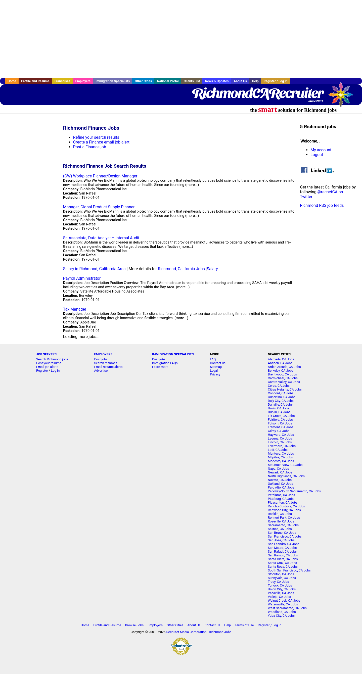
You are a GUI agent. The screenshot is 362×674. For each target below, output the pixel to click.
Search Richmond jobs (52, 359)
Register (42, 370)
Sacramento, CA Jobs (283, 525)
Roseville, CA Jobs (281, 521)
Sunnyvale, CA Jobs (282, 578)
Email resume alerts (108, 367)
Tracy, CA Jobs (278, 582)
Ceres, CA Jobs (279, 386)
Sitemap (216, 367)
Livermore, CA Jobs (282, 446)
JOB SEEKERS (46, 354)
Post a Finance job (89, 147)
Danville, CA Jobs (280, 404)
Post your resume (48, 363)
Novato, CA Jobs (280, 480)
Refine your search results (96, 137)
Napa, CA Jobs (278, 468)
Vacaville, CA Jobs (281, 593)
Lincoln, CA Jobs (280, 442)
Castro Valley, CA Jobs (284, 382)
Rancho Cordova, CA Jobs (286, 506)
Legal (214, 370)
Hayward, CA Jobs (281, 435)
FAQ (213, 359)
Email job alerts (47, 367)
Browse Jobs (134, 625)
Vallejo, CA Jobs (279, 597)
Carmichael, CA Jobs (283, 378)
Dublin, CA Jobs (279, 412)
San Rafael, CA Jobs (282, 551)
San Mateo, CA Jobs (282, 548)
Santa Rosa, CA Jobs (283, 566)
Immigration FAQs (165, 363)
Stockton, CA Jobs (281, 574)
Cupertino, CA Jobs (281, 397)
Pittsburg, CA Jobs (281, 499)
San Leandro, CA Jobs (283, 544)
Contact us (217, 363)
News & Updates (217, 81)
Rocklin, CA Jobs (280, 514)
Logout (316, 154)
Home (12, 81)
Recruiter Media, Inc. (343, 97)
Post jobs (100, 359)
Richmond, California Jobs (181, 268)
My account (320, 150)
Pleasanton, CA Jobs (283, 502)
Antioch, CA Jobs (280, 363)
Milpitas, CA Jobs (280, 457)
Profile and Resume (35, 81)
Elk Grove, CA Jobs (281, 416)
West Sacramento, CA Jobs (287, 608)
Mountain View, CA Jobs (285, 465)
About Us (240, 81)
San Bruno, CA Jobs (282, 533)
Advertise (101, 370)
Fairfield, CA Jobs (280, 419)
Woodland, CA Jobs (282, 612)
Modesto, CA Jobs (281, 461)
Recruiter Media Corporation (186, 632)
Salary (212, 268)
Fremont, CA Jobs (280, 427)
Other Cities (143, 81)
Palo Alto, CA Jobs (281, 487)
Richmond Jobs (220, 632)
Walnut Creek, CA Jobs (284, 600)
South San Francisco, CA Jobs (289, 570)
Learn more (160, 367)
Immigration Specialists (113, 81)
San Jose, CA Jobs (281, 540)
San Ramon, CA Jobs (283, 555)
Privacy (215, 374)
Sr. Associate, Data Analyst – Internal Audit (101, 237)
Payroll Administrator (82, 278)
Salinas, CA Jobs (280, 529)
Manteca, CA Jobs (281, 453)
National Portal (167, 81)
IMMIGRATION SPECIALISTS (173, 354)
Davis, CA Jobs (278, 408)
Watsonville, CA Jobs (283, 604)
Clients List (192, 81)
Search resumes (105, 363)
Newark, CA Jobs (280, 472)
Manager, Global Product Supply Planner (99, 207)
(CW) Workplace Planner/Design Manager (100, 176)
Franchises (62, 81)
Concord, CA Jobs (281, 393)
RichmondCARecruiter (257, 93)
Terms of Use (244, 625)
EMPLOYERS (103, 354)
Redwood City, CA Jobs (284, 510)
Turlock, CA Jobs (280, 585)
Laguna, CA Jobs (280, 438)
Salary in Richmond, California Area (94, 268)
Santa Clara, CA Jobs (283, 559)
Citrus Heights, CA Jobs (285, 389)
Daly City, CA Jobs (281, 401)
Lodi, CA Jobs (278, 450)
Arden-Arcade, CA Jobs (284, 367)
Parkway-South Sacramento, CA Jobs (294, 491)
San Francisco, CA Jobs (285, 536)
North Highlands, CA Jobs (286, 476)
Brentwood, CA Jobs (282, 374)
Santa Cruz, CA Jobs (282, 563)
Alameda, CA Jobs (281, 359)
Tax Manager (74, 309)
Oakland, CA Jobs (280, 484)
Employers (82, 81)
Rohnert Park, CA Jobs (284, 517)
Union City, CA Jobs (282, 589)
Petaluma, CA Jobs (281, 495)
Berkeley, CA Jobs (280, 370)
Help (255, 81)
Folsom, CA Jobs (280, 423)
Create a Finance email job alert (101, 142)
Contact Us (212, 625)
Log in (55, 370)
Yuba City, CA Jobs (281, 615)
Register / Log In (276, 81)
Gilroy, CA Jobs (278, 431)
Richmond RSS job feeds (322, 205)
